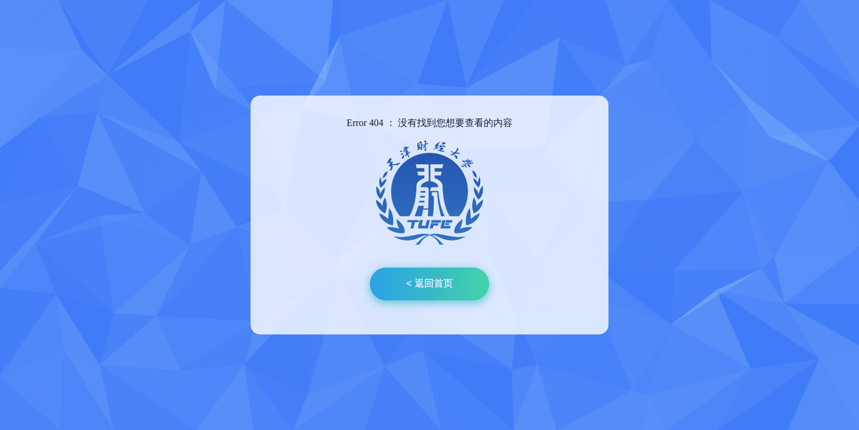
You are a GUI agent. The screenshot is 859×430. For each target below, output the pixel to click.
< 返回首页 (429, 283)
